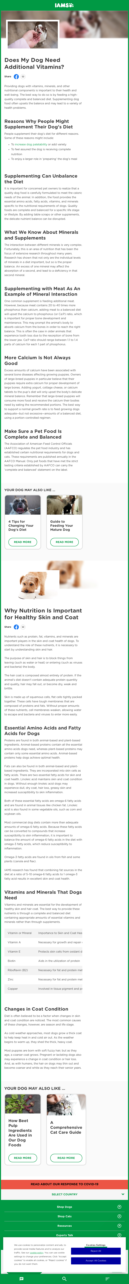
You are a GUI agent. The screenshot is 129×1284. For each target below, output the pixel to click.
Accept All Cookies (96, 1261)
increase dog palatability (31, 144)
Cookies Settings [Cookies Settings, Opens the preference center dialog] (95, 1245)
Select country (88, 1194)
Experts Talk (64, 1235)
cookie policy (36, 1253)
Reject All (96, 1251)
